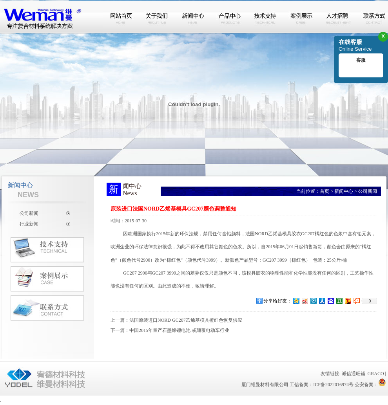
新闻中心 (194, 17)
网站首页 (121, 17)
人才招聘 (338, 17)
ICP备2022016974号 (333, 384)
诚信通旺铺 (353, 373)
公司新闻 (29, 213)
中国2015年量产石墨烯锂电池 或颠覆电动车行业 (179, 330)
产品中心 (230, 17)
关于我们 (158, 17)
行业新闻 (29, 224)
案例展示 (302, 17)
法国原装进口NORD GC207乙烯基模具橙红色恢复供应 (185, 320)
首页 (324, 191)
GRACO (376, 373)
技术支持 (266, 17)
